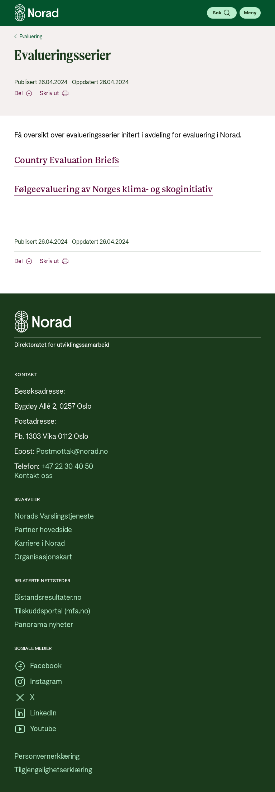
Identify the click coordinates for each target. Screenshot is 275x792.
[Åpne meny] (250, 13)
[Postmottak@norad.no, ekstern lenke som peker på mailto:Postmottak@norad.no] (72, 452)
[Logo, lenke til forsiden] (36, 12)
